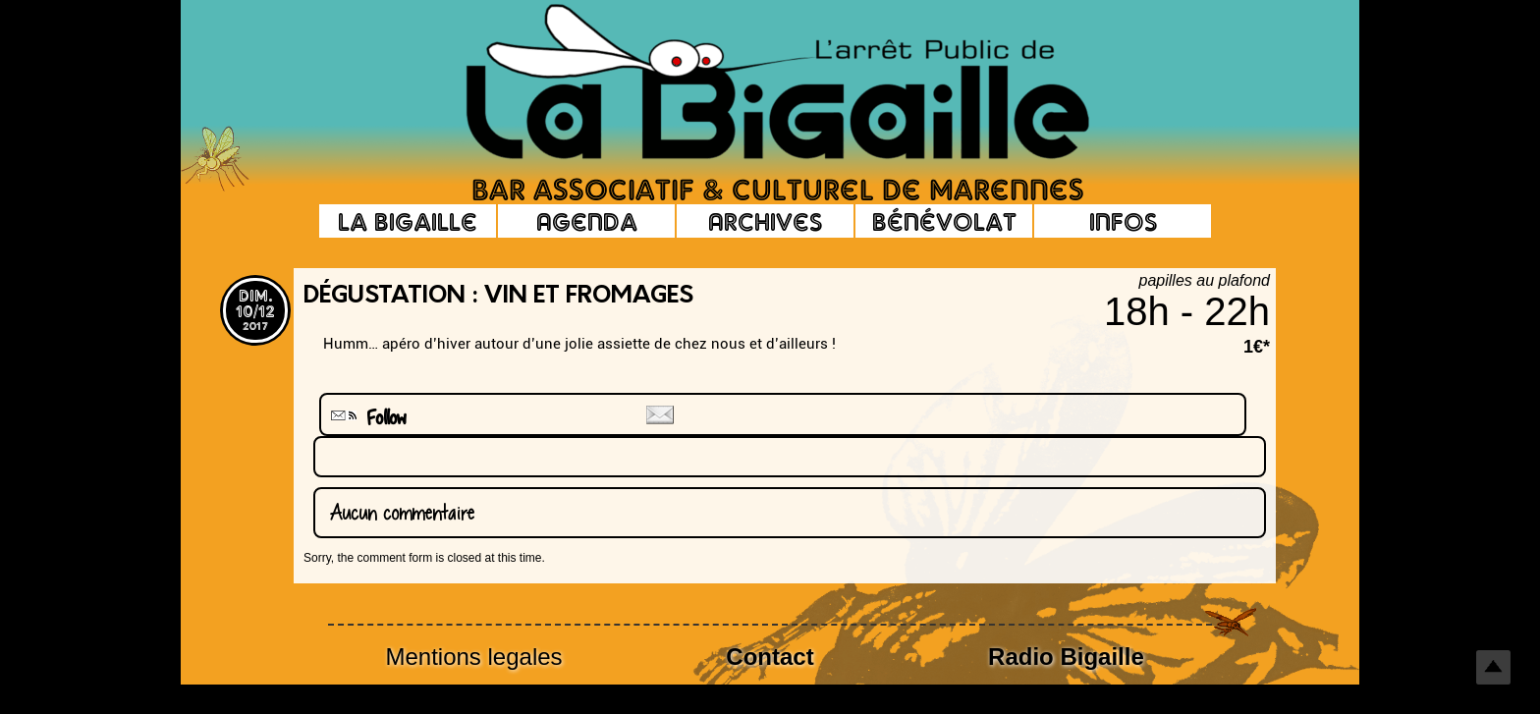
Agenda (586, 221)
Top (1493, 667)
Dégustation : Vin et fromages (498, 296)
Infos (1123, 221)
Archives (765, 221)
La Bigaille (407, 221)
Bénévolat (944, 221)
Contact (769, 656)
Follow (366, 418)
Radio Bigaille (1066, 656)
